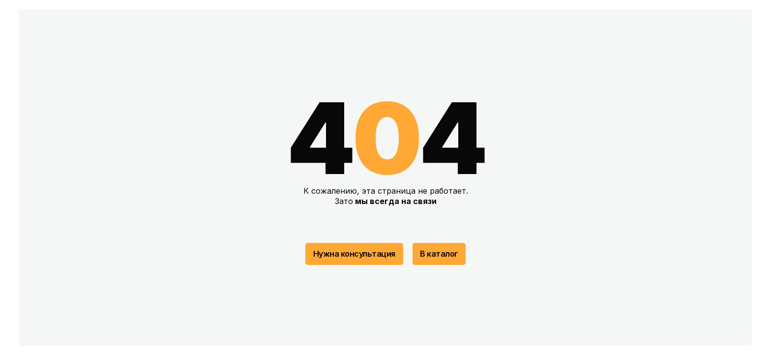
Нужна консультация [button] (354, 254)
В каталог (439, 254)
